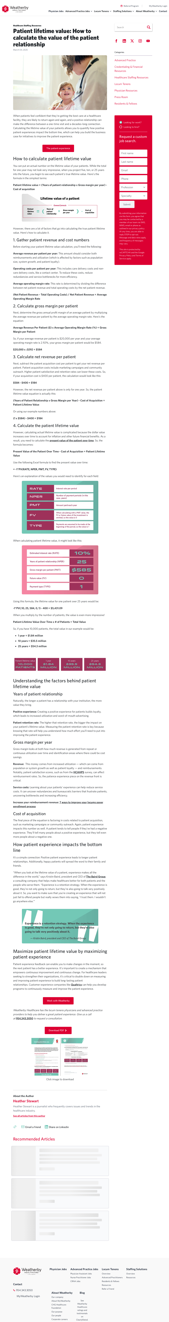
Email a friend (33, 1127)
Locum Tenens (122, 84)
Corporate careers (59, 1319)
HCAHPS (78, 772)
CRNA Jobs (75, 1281)
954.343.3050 (24, 1290)
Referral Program (131, 6)
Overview (106, 1273)
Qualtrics (76, 984)
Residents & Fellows (125, 103)
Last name (127, 161)
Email (124, 170)
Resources (106, 1285)
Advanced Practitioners (112, 1277)
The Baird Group (95, 876)
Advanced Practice (125, 60)
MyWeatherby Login (158, 6)
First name (127, 153)
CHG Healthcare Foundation (58, 1306)
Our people (56, 1315)
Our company (57, 1297)
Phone (124, 178)
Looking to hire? (131, 127)
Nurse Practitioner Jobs (80, 1277)
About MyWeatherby (60, 1301)
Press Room (121, 97)
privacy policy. (138, 228)
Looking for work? (133, 122)
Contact (163, 11)
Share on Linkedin (59, 1127)
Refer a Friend (108, 1289)
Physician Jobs (56, 11)
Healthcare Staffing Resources (131, 77)
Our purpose (56, 1311)
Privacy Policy (125, 255)
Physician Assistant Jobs (81, 1273)
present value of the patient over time (72, 440)
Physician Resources (125, 90)
